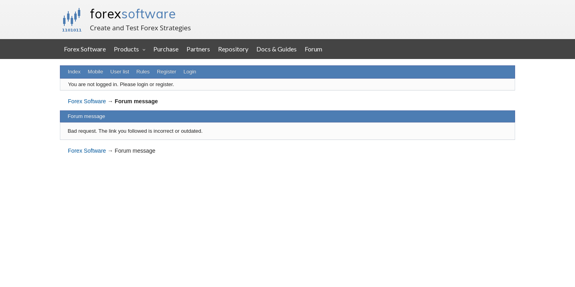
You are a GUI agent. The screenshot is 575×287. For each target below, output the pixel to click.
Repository (233, 49)
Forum (313, 49)
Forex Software (85, 49)
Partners (198, 49)
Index (74, 72)
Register (166, 72)
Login (190, 72)
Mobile (95, 72)
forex (133, 14)
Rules (142, 72)
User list (119, 72)
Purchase (165, 49)
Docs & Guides (276, 49)
